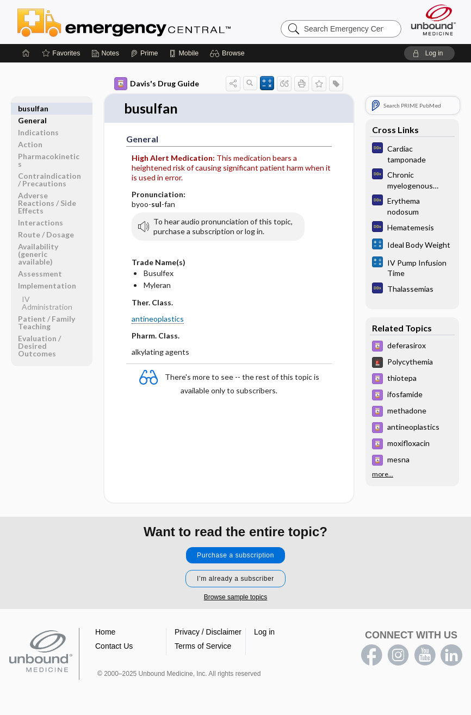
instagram (398, 655)
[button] (228, 53)
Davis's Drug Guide (156, 83)
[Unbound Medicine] (433, 20)
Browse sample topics (236, 597)
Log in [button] (264, 632)
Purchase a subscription (235, 555)
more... (382, 474)
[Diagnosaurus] (412, 153)
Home (105, 632)
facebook (371, 655)
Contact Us (114, 646)
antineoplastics (158, 319)
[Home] (26, 53)
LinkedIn (451, 655)
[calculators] (412, 245)
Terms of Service (203, 646)
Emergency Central (152, 21)
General (32, 108)
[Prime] (144, 53)
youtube (425, 655)
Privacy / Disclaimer (208, 632)
